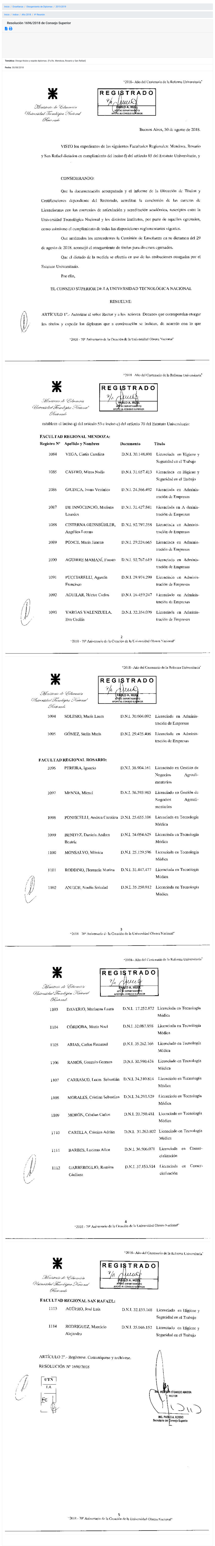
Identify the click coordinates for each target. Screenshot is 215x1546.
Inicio (6, 6)
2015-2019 (61, 6)
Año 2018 (26, 14)
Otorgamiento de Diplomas (39, 6)
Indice (16, 14)
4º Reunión (39, 14)
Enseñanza (18, 6)
